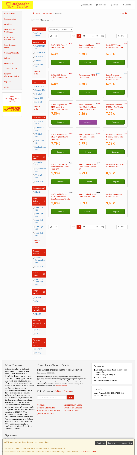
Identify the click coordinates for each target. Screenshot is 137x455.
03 (88, 36)
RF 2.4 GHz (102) (39, 122)
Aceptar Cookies (125, 443)
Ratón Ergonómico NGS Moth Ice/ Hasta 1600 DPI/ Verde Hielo (88, 162)
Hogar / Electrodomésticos (11, 75)
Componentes (10, 19)
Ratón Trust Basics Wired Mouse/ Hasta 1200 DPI (60, 258)
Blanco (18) (39, 90)
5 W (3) (37, 334)
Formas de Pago (71, 411)
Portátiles (8, 24)
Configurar (101, 443)
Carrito (127, 5)
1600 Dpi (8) (38, 234)
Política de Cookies (88, 452)
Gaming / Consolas (11, 53)
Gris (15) (37, 94)
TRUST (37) (39, 52)
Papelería (8, 82)
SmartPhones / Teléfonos (10, 30)
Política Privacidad (46, 408)
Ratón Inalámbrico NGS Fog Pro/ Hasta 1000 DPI (114, 162)
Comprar (60, 80)
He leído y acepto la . (56, 391)
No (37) (37, 297)
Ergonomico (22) (39, 170)
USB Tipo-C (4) (39, 141)
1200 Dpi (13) (38, 228)
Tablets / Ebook (10, 69)
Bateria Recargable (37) (39, 259)
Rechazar (111, 443)
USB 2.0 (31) (37, 135)
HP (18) (37, 60)
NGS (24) (38, 56)
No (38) (37, 314)
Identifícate (86, 5)
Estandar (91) (38, 163)
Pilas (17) (38, 266)
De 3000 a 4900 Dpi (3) (38, 281)
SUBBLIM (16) (38, 65)
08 (97, 36)
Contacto (101, 5)
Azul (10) (38, 98)
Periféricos (8, 63)
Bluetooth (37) (38, 129)
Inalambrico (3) (39, 148)
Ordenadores (9, 14)
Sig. (102, 36)
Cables (7, 58)
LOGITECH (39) (39, 47)
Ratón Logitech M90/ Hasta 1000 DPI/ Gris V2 (87, 258)
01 (79, 36)
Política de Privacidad (61, 385)
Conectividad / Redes (10, 46)
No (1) (37, 192)
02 (84, 36)
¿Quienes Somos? (45, 413)
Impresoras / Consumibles (9, 38)
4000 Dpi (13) (38, 221)
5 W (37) (37, 349)
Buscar (114, 5)
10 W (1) (37, 353)
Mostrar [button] (122, 36)
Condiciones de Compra (48, 411)
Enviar (70, 397)
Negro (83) (39, 86)
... (93, 36)
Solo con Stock (37, 34)
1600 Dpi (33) (38, 215)
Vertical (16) (37, 176)
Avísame (88, 177)
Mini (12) (38, 181)
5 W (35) (37, 330)
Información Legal (73, 405)
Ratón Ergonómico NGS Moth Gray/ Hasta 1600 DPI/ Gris (59, 162)
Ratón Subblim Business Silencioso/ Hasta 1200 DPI (114, 114)
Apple (6, 87)
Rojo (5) (37, 102)
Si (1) (36, 301)
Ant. (73, 36)
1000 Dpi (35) (38, 208)
